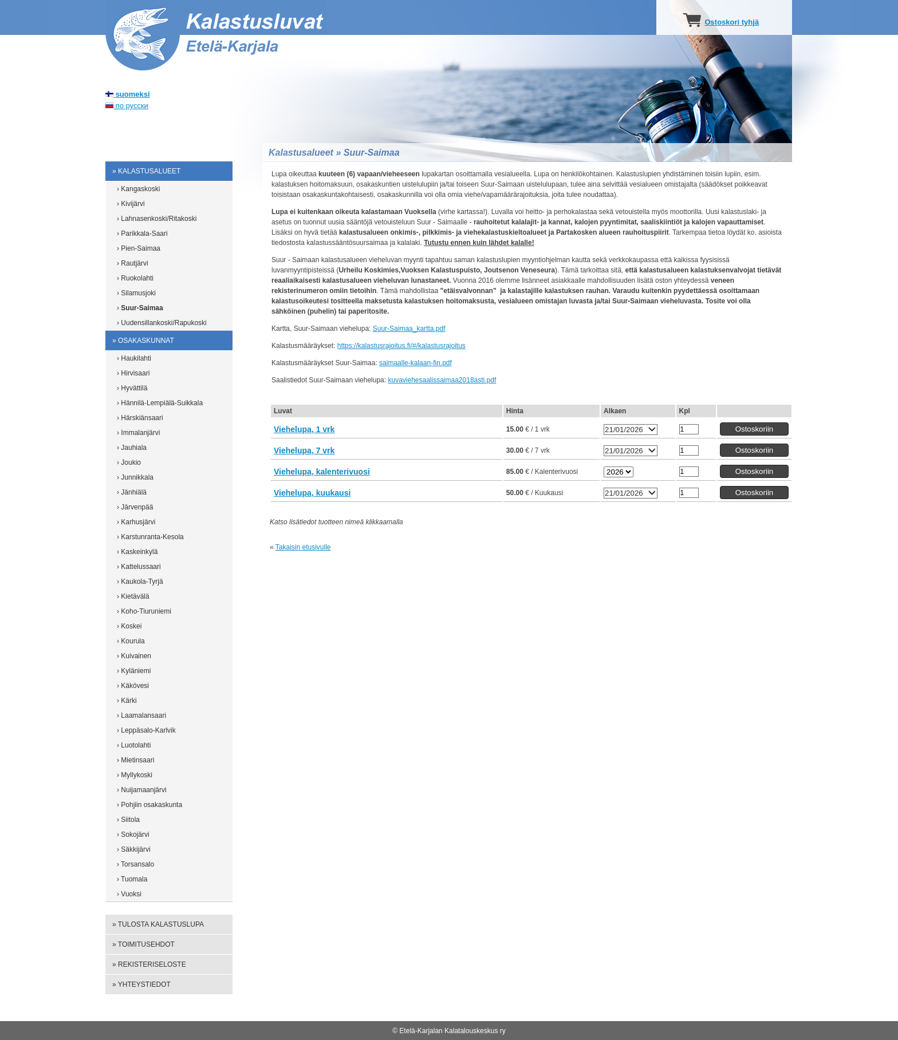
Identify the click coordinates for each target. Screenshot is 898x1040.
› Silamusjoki (136, 293)
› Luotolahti (134, 745)
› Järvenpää (135, 507)
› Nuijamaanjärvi (142, 790)
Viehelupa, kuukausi (312, 492)
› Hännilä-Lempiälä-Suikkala (160, 403)
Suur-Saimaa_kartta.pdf (409, 329)
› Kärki (127, 701)
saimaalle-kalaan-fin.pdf (415, 363)
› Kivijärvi (131, 204)
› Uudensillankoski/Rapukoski (162, 323)
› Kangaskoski (138, 189)
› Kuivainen (134, 656)
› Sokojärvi (133, 835)
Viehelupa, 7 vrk (304, 450)
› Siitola (128, 820)
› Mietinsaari (135, 760)
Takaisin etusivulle (303, 547)
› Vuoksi (129, 894)
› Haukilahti (134, 358)
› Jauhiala (132, 448)
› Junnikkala (135, 477)
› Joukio (129, 462)
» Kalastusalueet (146, 171)
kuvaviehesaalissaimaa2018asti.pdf (442, 380)
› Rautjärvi (132, 263)
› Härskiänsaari (140, 418)
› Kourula (131, 641)
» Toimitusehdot (143, 944)
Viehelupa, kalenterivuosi (322, 471)
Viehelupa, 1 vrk (304, 429)
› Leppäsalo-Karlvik (146, 730)
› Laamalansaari (141, 715)
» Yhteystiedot (141, 984)
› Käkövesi (133, 686)
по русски (126, 105)
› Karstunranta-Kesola (150, 537)
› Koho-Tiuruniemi (144, 611)
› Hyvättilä (132, 388)
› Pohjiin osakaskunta (149, 805)
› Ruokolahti (135, 278)
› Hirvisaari (133, 373)
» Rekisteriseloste (149, 964)
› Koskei (129, 626)
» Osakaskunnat (143, 341)
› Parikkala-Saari (142, 234)
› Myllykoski (134, 775)
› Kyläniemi (134, 671)
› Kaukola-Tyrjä (140, 582)
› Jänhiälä (132, 492)
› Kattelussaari (139, 567)
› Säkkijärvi (134, 849)
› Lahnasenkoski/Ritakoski (156, 219)
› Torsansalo (135, 864)
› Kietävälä (133, 596)
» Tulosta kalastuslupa (158, 924)
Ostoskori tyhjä (731, 22)
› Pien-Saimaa (138, 248)
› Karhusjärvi (136, 522)
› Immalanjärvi (138, 433)
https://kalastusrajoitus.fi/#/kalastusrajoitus (401, 346)
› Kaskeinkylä (137, 552)
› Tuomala (132, 879)
